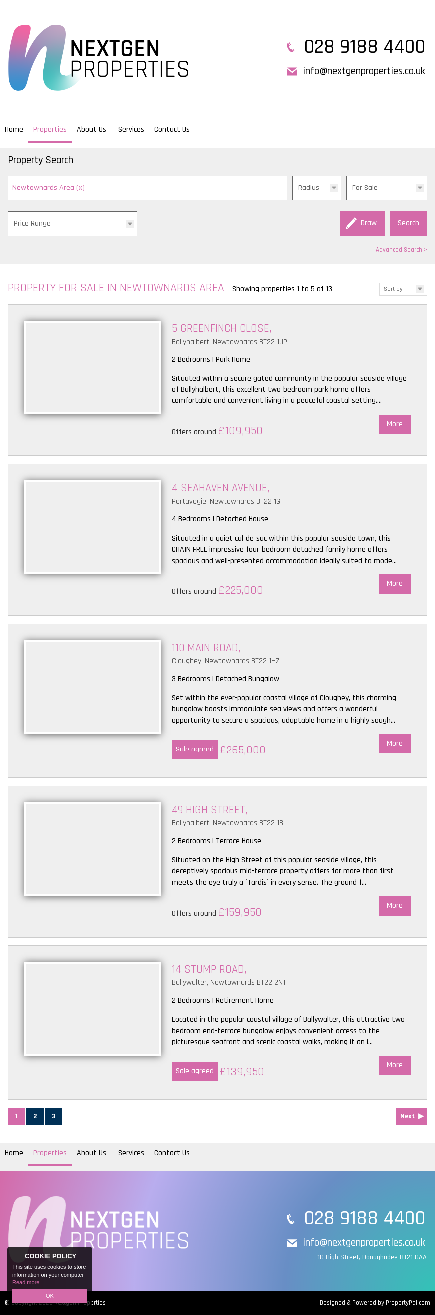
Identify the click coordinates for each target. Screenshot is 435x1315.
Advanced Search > (401, 250)
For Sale (365, 188)
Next (407, 1116)
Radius (308, 188)
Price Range (32, 223)
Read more (25, 1282)
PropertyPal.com (408, 1303)
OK (50, 1296)
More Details (217, 380)
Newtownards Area (48, 188)
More (395, 424)
